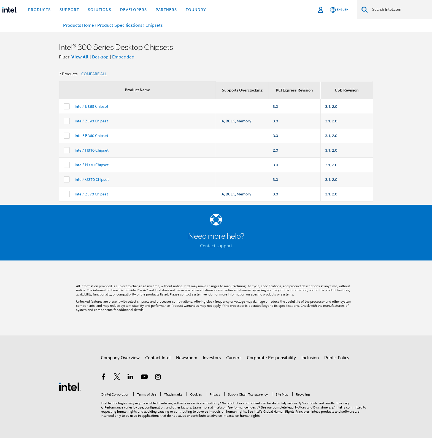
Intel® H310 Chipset (92, 150)
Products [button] (39, 9)
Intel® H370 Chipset (92, 164)
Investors (212, 358)
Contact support (216, 246)
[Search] (364, 9)
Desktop (100, 57)
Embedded (123, 57)
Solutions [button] (99, 9)
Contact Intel (158, 358)
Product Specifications (119, 25)
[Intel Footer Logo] (70, 386)
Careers (233, 358)
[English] (339, 9)
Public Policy (336, 358)
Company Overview (120, 358)
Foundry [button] (196, 9)
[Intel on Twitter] (117, 378)
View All (79, 57)
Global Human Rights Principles (286, 411)
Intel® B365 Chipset (91, 106)
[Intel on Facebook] (103, 378)
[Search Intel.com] (400, 9)
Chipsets (154, 25)
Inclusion (310, 358)
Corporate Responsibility (271, 358)
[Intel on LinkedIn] (130, 378)
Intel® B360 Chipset (91, 135)
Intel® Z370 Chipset (91, 194)
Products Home (78, 25)
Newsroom (186, 358)
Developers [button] (133, 9)
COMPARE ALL (94, 73)
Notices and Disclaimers (312, 407)
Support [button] (69, 9)
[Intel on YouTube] (144, 378)
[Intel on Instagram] (158, 378)
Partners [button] (166, 9)
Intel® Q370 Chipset (92, 179)
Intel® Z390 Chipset (91, 121)
